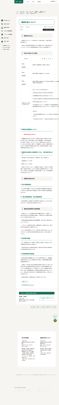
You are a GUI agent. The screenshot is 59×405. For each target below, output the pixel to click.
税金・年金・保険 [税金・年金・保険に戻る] (29, 12)
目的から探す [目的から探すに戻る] (22, 11)
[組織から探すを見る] (7, 27)
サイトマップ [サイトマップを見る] (55, 374)
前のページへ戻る (36, 307)
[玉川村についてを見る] (7, 20)
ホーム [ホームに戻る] (17, 11)
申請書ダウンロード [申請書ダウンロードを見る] (6, 45)
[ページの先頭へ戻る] (55, 318)
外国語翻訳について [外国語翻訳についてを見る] (54, 2)
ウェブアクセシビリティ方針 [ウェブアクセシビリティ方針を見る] (27, 374)
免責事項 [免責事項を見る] (41, 374)
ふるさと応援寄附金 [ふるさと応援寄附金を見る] (8, 30)
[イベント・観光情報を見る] (7, 34)
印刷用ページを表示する (49, 29)
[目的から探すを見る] (7, 24)
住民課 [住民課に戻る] (27, 13)
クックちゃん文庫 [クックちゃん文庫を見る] (6, 47)
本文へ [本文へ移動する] (28, 1)
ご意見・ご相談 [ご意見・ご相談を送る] (6, 49)
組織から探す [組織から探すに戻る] (22, 13)
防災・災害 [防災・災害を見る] (6, 41)
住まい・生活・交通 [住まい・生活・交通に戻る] (29, 11)
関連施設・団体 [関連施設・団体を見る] (19, 374)
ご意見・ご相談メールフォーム (47, 298)
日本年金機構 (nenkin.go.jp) (27, 285)
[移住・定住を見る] (7, 38)
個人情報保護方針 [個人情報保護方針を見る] (35, 374)
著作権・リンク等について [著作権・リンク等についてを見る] (48, 374)
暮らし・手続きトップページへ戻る (50, 307)
